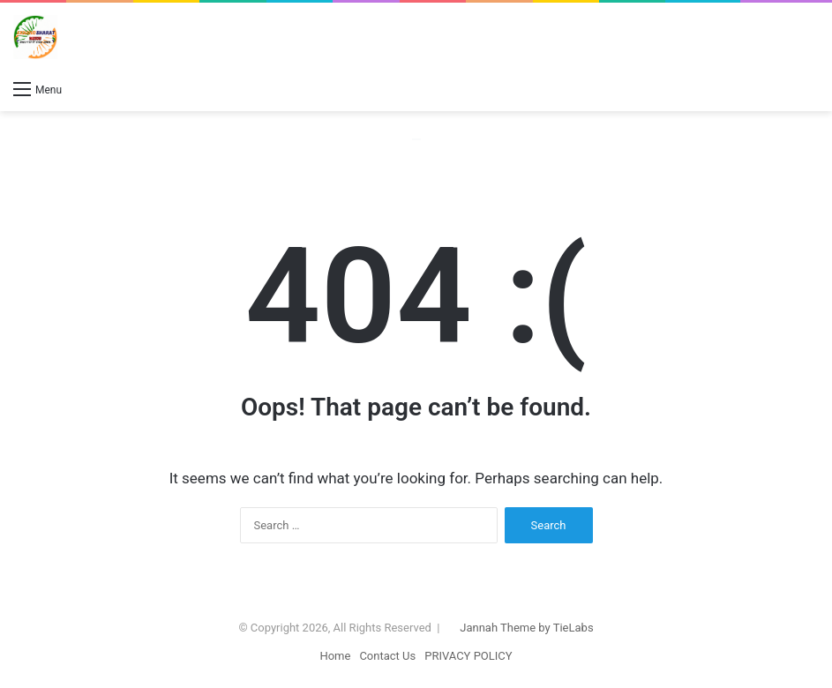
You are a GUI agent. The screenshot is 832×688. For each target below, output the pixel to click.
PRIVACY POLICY (468, 655)
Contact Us (387, 655)
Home (334, 655)
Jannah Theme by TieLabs (526, 627)
